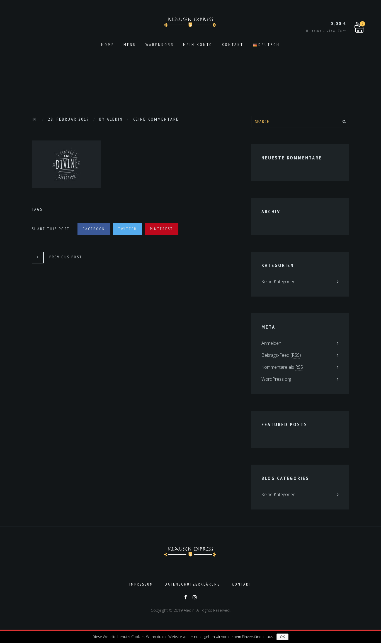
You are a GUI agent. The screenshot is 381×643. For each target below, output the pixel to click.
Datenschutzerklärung (192, 584)
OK (282, 637)
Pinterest (161, 228)
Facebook (94, 228)
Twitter (127, 228)
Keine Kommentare (156, 119)
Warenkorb (159, 44)
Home (107, 44)
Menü (129, 44)
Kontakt (233, 44)
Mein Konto (198, 44)
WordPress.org (276, 379)
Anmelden (271, 343)
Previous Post (65, 256)
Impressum (141, 584)
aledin (115, 119)
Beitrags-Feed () (281, 355)
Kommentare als (282, 367)
